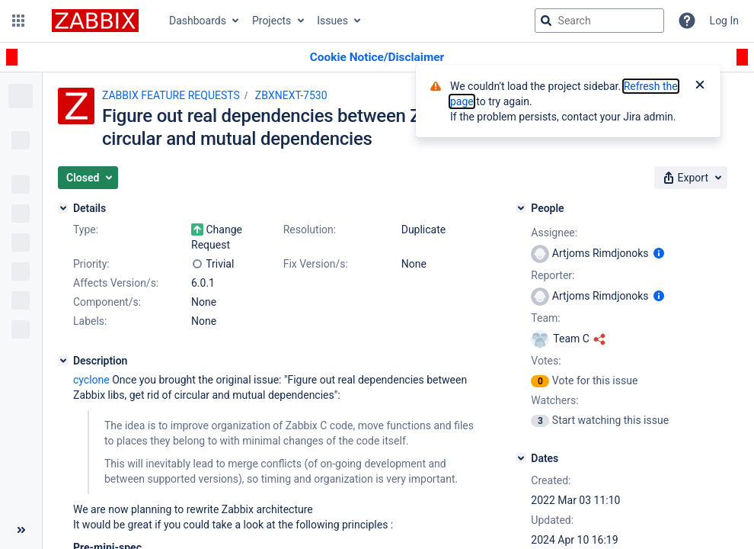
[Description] (63, 360)
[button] (18, 20)
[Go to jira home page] (95, 20)
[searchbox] (599, 20)
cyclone (91, 380)
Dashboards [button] (197, 20)
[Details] (63, 208)
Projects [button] (271, 20)
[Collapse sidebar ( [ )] (21, 529)
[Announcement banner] (377, 57)
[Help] (687, 20)
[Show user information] (659, 253)
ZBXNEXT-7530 (291, 95)
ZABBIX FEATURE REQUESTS (171, 95)
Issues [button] (332, 20)
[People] (521, 208)
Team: (545, 318)
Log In (724, 20)
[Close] (700, 86)
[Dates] (521, 458)
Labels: (90, 321)
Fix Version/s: (315, 264)
